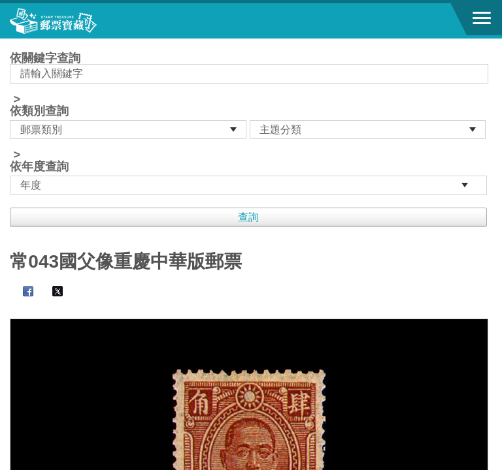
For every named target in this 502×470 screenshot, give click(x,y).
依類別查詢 (39, 111)
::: (14, 44)
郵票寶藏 (82, 21)
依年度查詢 (39, 166)
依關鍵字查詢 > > (251, 123)
